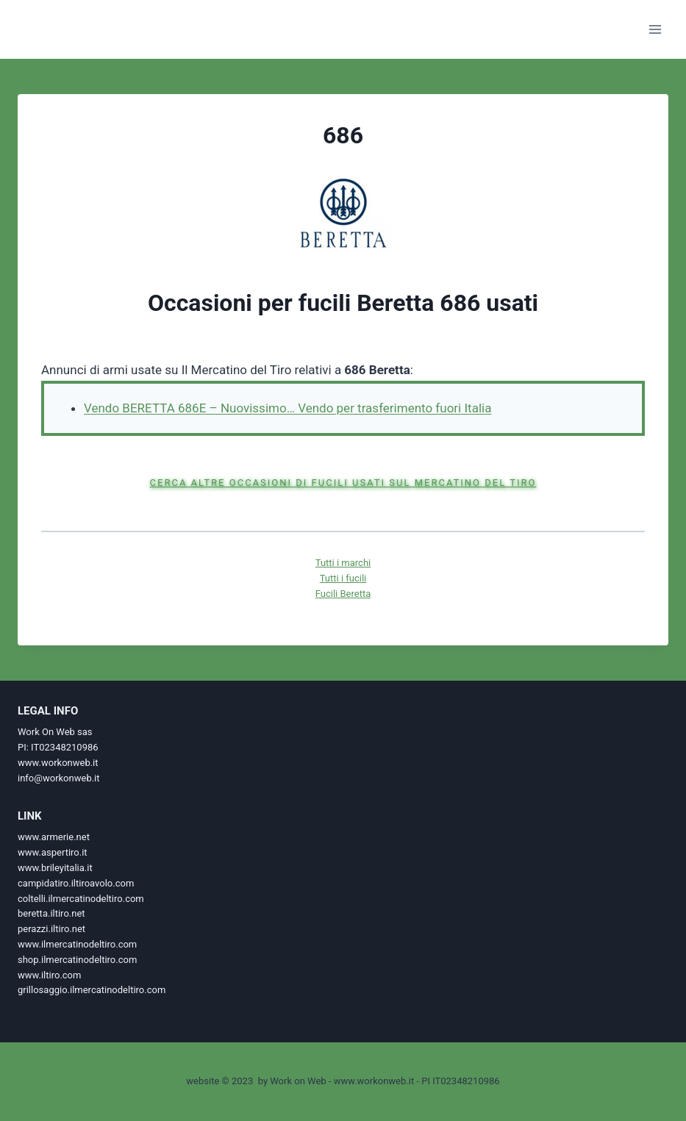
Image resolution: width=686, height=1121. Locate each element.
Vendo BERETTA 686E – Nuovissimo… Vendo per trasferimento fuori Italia (287, 408)
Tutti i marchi (343, 562)
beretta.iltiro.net (51, 913)
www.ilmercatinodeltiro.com (77, 944)
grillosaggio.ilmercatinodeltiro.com (91, 989)
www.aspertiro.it (52, 852)
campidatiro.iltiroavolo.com (76, 883)
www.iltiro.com (49, 975)
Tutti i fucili (343, 578)
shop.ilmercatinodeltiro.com (77, 959)
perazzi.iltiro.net (51, 928)
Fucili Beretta (343, 593)
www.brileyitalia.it (55, 867)
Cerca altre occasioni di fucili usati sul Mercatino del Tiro (343, 482)
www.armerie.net (54, 836)
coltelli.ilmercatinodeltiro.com (81, 898)
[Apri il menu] (654, 29)
